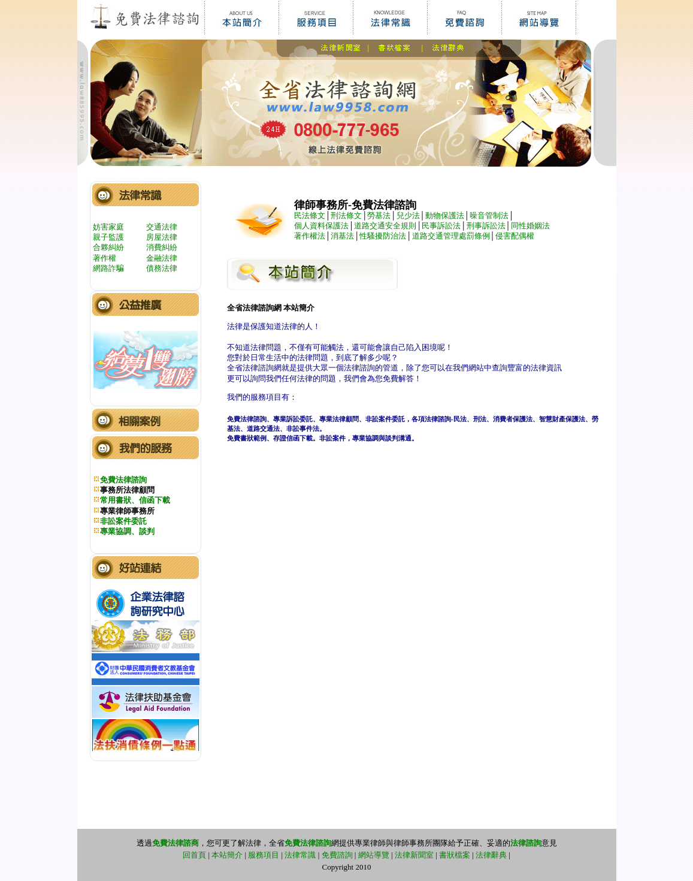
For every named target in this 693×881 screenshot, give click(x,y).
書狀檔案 (454, 854)
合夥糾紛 (108, 247)
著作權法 (309, 235)
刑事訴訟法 (486, 225)
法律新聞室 (414, 854)
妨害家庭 (108, 226)
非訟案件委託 (123, 521)
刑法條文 (346, 215)
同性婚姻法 (530, 225)
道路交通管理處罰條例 (451, 235)
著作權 (104, 258)
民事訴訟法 (441, 225)
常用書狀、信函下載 (135, 500)
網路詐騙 (108, 268)
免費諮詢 (337, 854)
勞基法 (379, 215)
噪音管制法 (489, 215)
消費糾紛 (161, 247)
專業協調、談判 (127, 531)
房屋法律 (161, 237)
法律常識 (300, 854)
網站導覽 (373, 854)
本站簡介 (227, 854)
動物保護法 (444, 215)
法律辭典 (491, 854)
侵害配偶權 (514, 235)
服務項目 (263, 854)
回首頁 (194, 854)
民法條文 (309, 215)
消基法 (342, 235)
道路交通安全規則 (385, 225)
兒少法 (408, 215)
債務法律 (161, 268)
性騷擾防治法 (382, 235)
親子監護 (108, 237)
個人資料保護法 (321, 225)
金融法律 (161, 258)
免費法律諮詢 (123, 479)
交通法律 (161, 226)
